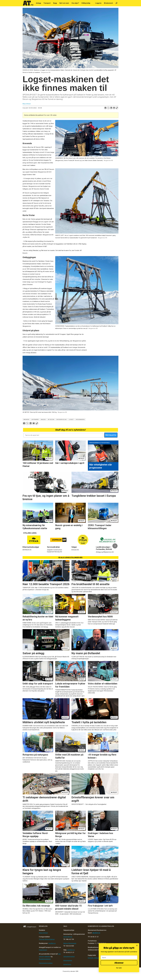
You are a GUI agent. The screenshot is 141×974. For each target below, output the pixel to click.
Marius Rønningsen (69, 943)
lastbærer (35, 419)
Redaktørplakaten (45, 959)
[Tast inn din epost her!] (63, 435)
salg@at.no (71, 950)
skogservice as (61, 419)
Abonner (119, 962)
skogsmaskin (80, 419)
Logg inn (98, 3)
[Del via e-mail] (114, 108)
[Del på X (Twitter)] (108, 108)
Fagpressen (43, 950)
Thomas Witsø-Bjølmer (47, 939)
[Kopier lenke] (117, 108)
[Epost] (119, 957)
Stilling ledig (85, 3)
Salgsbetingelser (69, 956)
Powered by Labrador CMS (70, 971)
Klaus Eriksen (43, 933)
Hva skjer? (75, 3)
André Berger (67, 937)
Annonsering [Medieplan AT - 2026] (67, 960)
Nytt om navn (64, 3)
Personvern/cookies (46, 963)
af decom (51, 419)
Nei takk (119, 968)
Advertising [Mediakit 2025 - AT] (67, 964)
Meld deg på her (110, 435)
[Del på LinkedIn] (111, 108)
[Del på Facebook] (105, 108)
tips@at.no (52, 943)
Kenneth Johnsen (94, 958)
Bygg (55, 3)
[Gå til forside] (28, 3)
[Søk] (116, 3)
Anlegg (38, 3)
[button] (114, 545)
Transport (47, 3)
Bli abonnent (108, 3)
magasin (26, 419)
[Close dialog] (136, 945)
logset (71, 419)
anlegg (43, 419)
